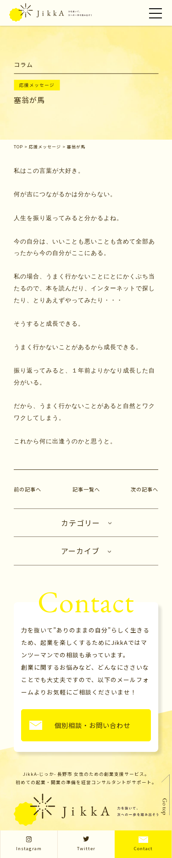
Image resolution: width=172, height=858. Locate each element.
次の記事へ (144, 489)
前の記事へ (27, 489)
